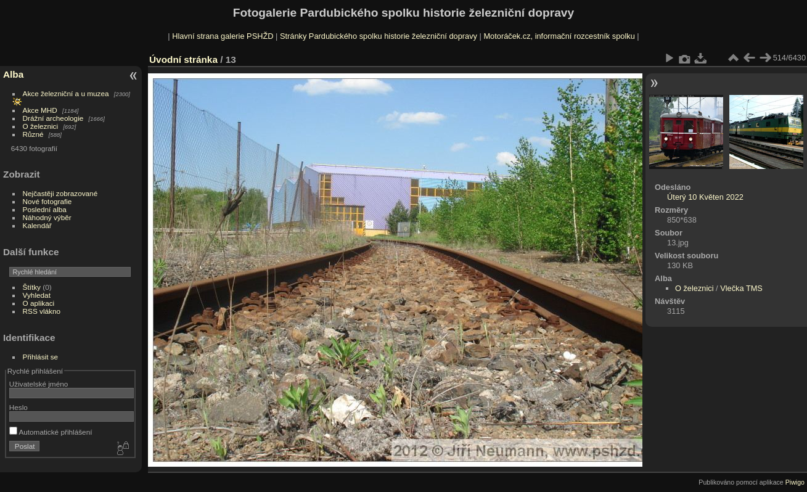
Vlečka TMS (741, 288)
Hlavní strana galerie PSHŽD (222, 36)
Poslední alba (45, 209)
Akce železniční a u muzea (66, 93)
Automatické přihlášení (50, 432)
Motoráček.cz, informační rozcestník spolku (558, 36)
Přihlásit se (41, 357)
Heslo (18, 407)
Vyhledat (37, 295)
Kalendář (37, 225)
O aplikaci (39, 303)
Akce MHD (40, 110)
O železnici (41, 126)
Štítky (32, 287)
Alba (13, 74)
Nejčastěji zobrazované (60, 193)
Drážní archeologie (53, 118)
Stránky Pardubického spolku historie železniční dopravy (378, 36)
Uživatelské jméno (38, 384)
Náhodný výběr (47, 217)
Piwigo (795, 482)
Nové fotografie (47, 201)
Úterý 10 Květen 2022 (705, 197)
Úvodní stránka (183, 59)
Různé (33, 134)
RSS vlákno (41, 311)
